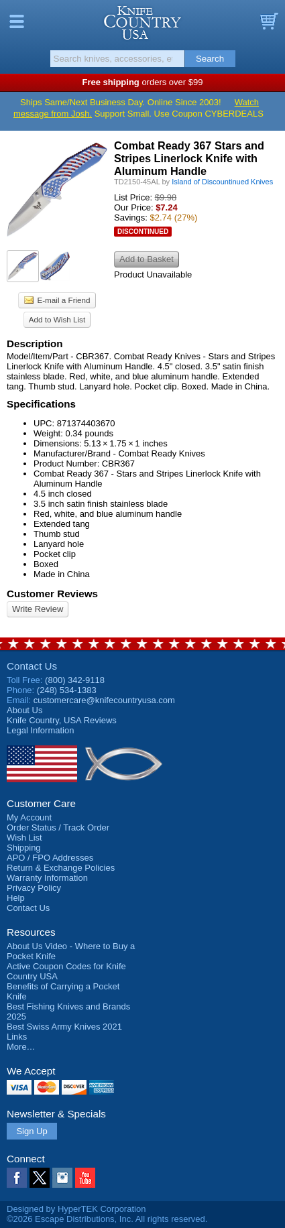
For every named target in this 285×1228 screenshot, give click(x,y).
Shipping (24, 848)
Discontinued (142, 231)
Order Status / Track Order (58, 827)
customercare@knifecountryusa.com (104, 700)
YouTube (85, 1178)
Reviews (62, 720)
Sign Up (31, 1131)
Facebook (17, 1178)
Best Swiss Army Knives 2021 (64, 1027)
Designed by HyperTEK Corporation (76, 1209)
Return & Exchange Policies (61, 868)
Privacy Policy (34, 888)
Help (16, 898)
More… (21, 1047)
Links (17, 1037)
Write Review (37, 609)
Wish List (24, 838)
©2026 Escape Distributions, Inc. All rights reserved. (107, 1219)
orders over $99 (142, 82)
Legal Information (40, 730)
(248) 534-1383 (67, 690)
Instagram (62, 1178)
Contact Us (32, 666)
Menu (16, 21)
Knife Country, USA (142, 22)
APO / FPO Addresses (50, 858)
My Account (29, 817)
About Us (24, 710)
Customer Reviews (52, 593)
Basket (268, 21)
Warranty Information (47, 878)
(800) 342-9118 (75, 680)
